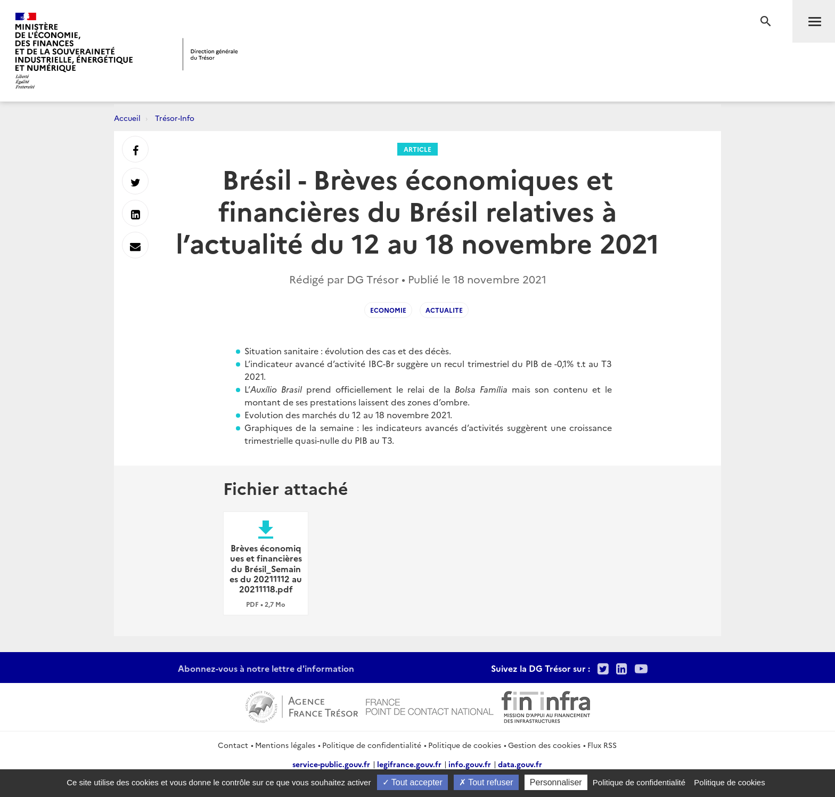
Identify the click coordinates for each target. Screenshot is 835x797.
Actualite (444, 309)
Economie (388, 309)
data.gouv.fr (520, 764)
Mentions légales (285, 744)
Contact (233, 744)
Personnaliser (556, 782)
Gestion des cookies (544, 744)
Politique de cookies (464, 744)
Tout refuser (486, 782)
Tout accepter (412, 782)
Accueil (127, 117)
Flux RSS (602, 744)
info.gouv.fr (469, 764)
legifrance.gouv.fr (409, 764)
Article (417, 148)
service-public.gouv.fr (331, 764)
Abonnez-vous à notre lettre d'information (266, 668)
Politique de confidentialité (371, 744)
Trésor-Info (174, 117)
